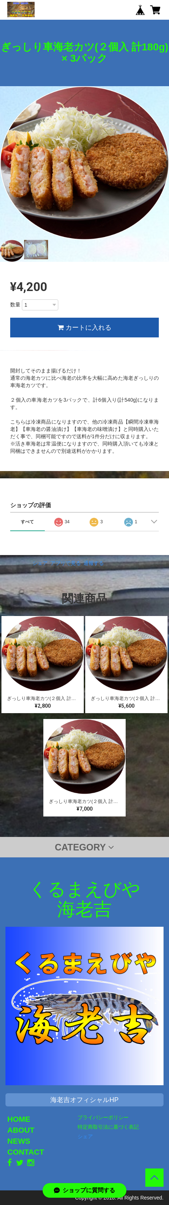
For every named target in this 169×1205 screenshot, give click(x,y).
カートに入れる (84, 327)
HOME (18, 1119)
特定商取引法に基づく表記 (108, 1127)
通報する (93, 563)
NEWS (18, 1141)
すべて (27, 521)
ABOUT (21, 1130)
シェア (40, 563)
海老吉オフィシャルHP (84, 1099)
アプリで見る (65, 563)
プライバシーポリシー (103, 1117)
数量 (15, 304)
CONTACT (25, 1152)
